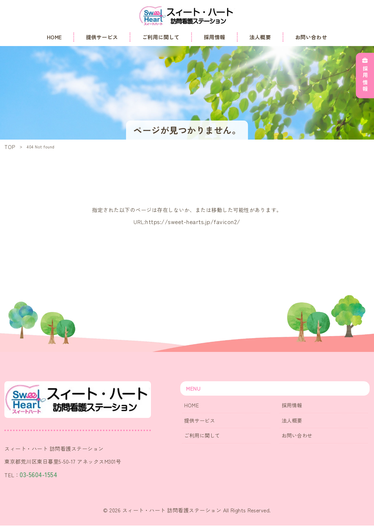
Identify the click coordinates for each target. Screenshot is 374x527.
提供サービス (201, 421)
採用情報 (293, 406)
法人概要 (293, 421)
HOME (192, 406)
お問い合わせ (299, 436)
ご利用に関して (204, 436)
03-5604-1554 (42, 475)
